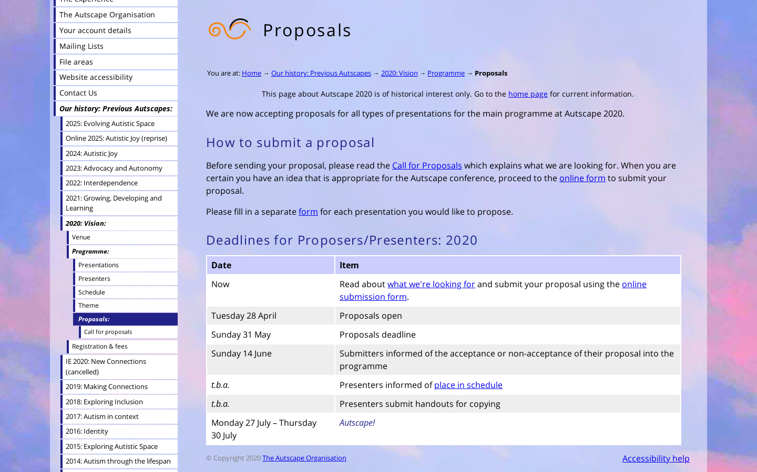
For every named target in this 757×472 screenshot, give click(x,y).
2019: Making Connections (107, 386)
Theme (88, 305)
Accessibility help (656, 458)
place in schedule (468, 385)
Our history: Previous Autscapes (321, 73)
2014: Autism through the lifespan (118, 461)
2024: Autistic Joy (92, 153)
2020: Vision (399, 73)
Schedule (91, 292)
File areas (76, 62)
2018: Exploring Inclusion (104, 401)
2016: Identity (87, 431)
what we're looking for (431, 284)
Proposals (491, 73)
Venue (81, 237)
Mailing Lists (81, 46)
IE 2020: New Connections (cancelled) (106, 366)
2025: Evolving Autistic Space (110, 123)
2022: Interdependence (102, 182)
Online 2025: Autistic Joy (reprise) (116, 138)
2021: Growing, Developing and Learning (114, 203)
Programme (446, 73)
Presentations (98, 264)
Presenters (94, 278)
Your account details (95, 30)
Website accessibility (95, 77)
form (308, 211)
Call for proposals (108, 331)
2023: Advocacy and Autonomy (114, 168)
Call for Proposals (427, 165)
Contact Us (78, 93)
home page (528, 94)
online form (582, 178)
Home (251, 73)
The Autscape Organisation (304, 458)
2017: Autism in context (102, 416)
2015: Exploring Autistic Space (112, 446)
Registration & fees (100, 346)
